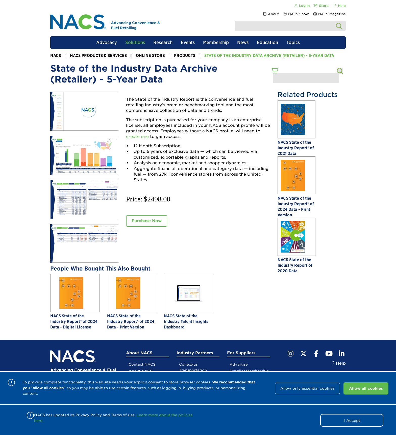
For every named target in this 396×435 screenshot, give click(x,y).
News (243, 42)
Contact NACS (142, 364)
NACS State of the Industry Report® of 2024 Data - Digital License (73, 321)
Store (321, 6)
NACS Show (296, 14)
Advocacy (106, 42)
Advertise (239, 364)
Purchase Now (147, 220)
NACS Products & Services (98, 55)
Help (339, 6)
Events (188, 42)
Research (162, 42)
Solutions (135, 42)
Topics (293, 42)
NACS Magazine (329, 14)
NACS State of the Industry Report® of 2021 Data (296, 148)
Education (267, 42)
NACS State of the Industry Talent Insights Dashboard (186, 321)
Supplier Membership (249, 371)
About (271, 14)
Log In (301, 6)
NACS (55, 55)
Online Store (150, 55)
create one (137, 136)
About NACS (140, 371)
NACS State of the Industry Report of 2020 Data (295, 265)
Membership (216, 42)
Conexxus (188, 364)
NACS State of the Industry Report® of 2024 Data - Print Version (130, 321)
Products (184, 55)
